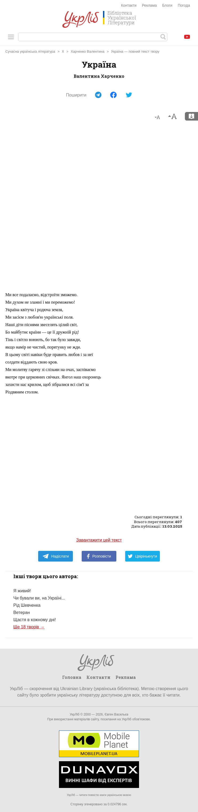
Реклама (149, 5)
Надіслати (55, 556)
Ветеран (21, 612)
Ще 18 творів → (29, 627)
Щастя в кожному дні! (34, 619)
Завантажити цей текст (99, 540)
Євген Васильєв (116, 714)
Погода (184, 5)
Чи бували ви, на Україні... (39, 598)
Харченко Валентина (87, 51)
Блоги (167, 5)
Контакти (128, 5)
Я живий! (22, 591)
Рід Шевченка (27, 605)
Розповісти (99, 556)
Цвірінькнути (142, 556)
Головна (71, 677)
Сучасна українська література (30, 51)
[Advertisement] (99, 208)
